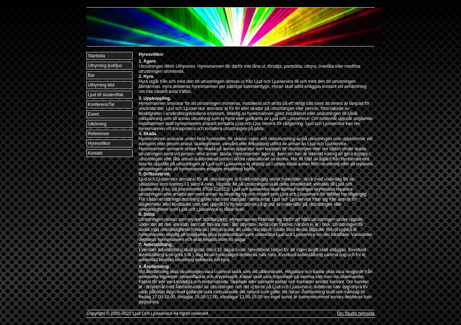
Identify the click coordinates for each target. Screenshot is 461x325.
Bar (91, 75)
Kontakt (95, 153)
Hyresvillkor (99, 143)
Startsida (96, 55)
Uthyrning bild (101, 85)
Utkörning (97, 123)
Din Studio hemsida (356, 313)
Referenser (98, 133)
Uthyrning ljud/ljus (105, 65)
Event (93, 114)
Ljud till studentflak (106, 94)
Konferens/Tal (101, 104)
